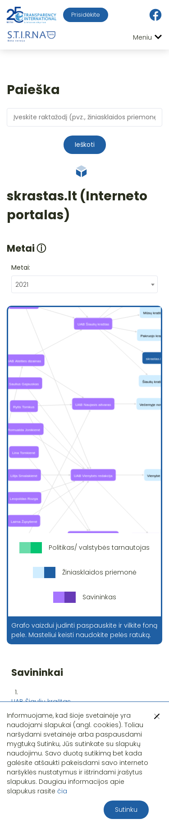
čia (62, 791)
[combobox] (84, 284)
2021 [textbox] (21, 284)
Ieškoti (85, 144)
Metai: (20, 267)
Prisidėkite (85, 14)
